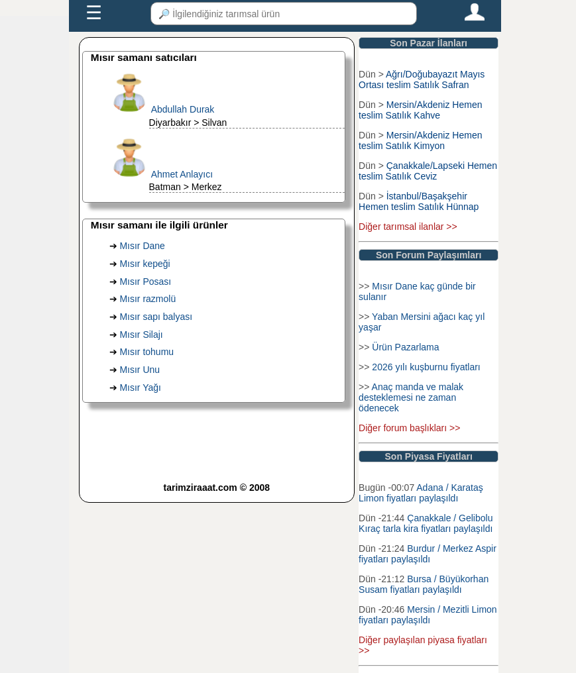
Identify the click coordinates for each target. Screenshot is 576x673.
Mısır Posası (145, 281)
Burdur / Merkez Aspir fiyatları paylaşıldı (427, 553)
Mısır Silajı (140, 334)
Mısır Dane (141, 245)
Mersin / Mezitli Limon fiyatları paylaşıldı (428, 614)
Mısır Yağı (140, 387)
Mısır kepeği (144, 263)
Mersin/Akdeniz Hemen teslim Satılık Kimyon (420, 140)
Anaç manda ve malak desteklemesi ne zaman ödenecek (411, 397)
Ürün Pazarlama (405, 347)
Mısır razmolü (147, 298)
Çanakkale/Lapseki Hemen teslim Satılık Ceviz (428, 170)
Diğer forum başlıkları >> (409, 428)
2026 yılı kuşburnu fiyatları (426, 367)
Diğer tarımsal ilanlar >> (408, 226)
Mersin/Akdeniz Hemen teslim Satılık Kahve (420, 110)
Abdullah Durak (183, 109)
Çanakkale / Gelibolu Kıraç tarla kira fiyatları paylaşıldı (425, 523)
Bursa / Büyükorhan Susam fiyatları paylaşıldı (424, 584)
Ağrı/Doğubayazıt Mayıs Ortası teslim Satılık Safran (422, 79)
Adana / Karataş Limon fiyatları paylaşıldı (421, 492)
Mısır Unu (139, 369)
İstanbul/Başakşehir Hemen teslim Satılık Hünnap (419, 201)
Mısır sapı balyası (155, 316)
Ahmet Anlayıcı (182, 174)
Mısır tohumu (146, 351)
